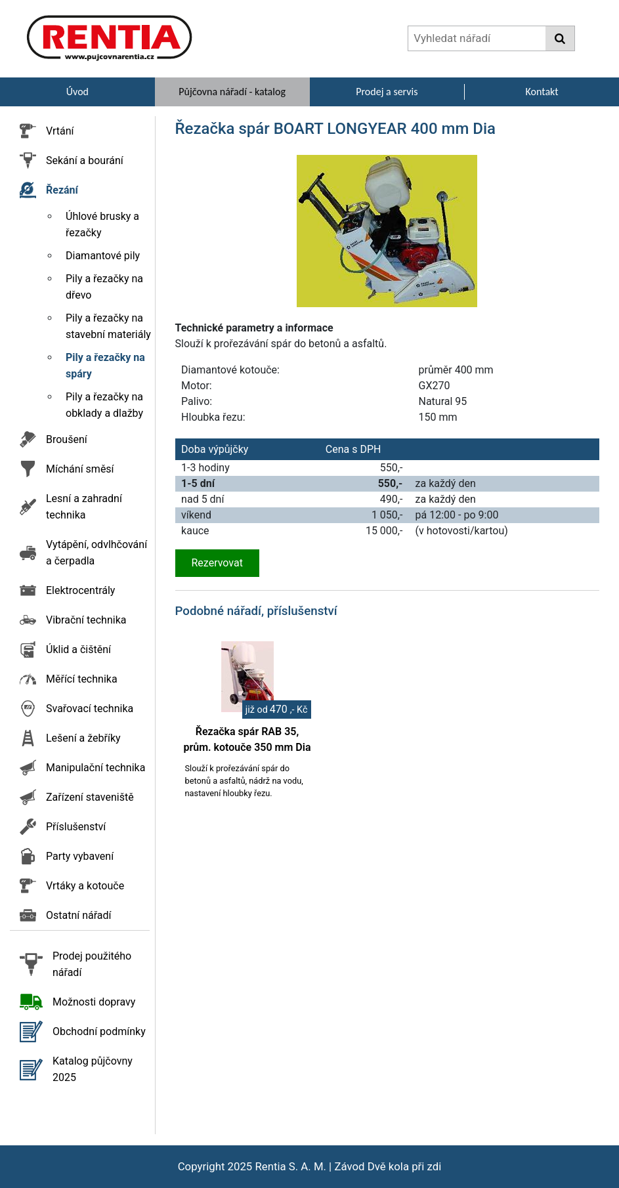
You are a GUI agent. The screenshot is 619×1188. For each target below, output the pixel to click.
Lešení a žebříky (83, 738)
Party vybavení (80, 856)
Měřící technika (81, 679)
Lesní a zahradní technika (84, 506)
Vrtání (60, 131)
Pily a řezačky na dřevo (104, 286)
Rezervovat (217, 563)
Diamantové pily (103, 255)
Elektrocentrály (80, 590)
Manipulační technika (95, 767)
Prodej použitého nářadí (92, 964)
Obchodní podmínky (99, 1031)
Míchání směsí (80, 469)
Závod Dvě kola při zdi (387, 1166)
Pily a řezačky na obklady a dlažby (104, 405)
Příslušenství (76, 826)
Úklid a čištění (78, 649)
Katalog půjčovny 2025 (93, 1069)
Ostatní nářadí (79, 915)
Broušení (66, 439)
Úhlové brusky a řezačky (102, 224)
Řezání (62, 190)
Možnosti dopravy (94, 1002)
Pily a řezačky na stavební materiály (108, 326)
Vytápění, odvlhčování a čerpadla (96, 552)
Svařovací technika (89, 708)
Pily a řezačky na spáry (105, 365)
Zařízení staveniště (90, 797)
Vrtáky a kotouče (85, 886)
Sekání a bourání (84, 160)
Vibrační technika (86, 620)
